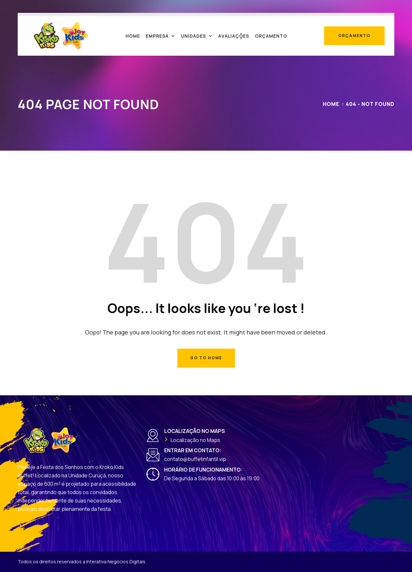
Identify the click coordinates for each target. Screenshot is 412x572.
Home (331, 104)
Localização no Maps (195, 440)
